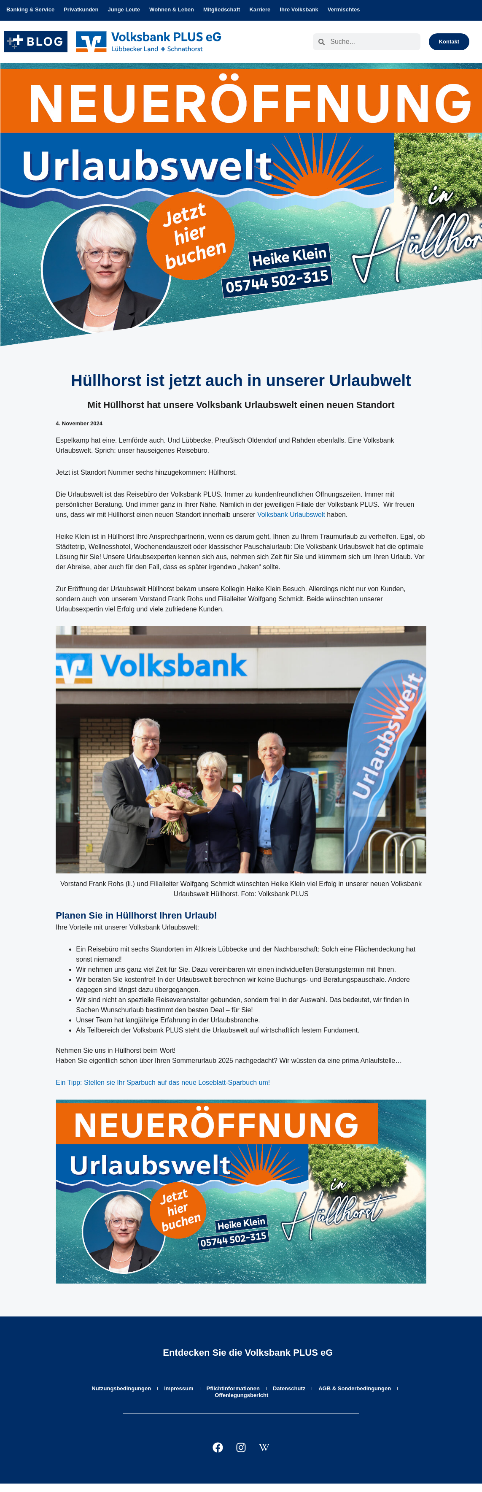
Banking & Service (30, 9)
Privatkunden (81, 9)
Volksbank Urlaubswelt (291, 514)
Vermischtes (344, 9)
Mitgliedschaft (221, 9)
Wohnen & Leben (171, 9)
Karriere (259, 9)
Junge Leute (124, 9)
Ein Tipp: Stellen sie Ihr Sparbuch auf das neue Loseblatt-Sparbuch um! (163, 1082)
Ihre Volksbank (299, 9)
